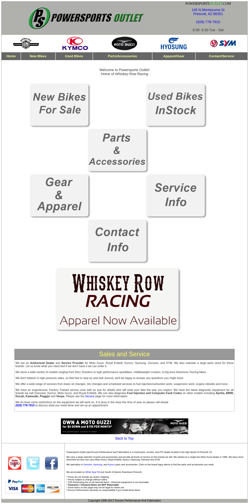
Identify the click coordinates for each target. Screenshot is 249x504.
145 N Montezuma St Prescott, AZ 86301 (208, 12)
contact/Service (221, 56)
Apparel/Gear (173, 56)
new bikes (38, 56)
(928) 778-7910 (208, 22)
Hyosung (97, 464)
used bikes (74, 56)
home (11, 56)
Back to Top (124, 438)
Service (89, 396)
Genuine (87, 464)
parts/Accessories (122, 56)
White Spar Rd (92, 472)
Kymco (111, 464)
